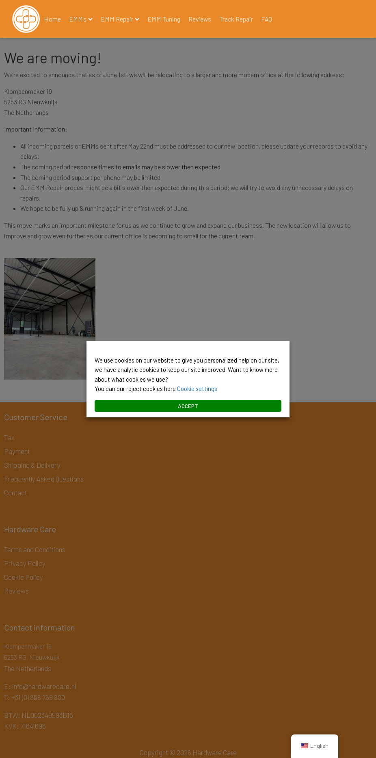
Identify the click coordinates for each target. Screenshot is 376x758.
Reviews (199, 19)
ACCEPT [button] (188, 405)
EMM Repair (120, 19)
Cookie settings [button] (197, 388)
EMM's (81, 19)
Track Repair (236, 19)
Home (52, 19)
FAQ (266, 19)
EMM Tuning (163, 19)
